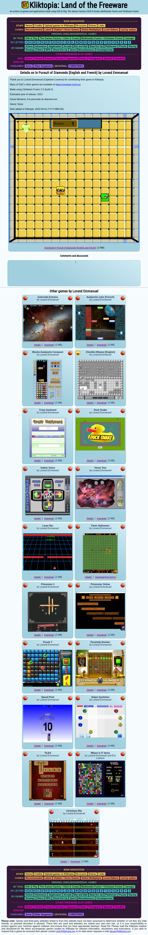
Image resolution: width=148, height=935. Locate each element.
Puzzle (122, 46)
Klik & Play (32, 38)
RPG (48, 50)
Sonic (29, 66)
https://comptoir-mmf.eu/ (68, 84)
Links (101, 25)
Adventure (41, 46)
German (59, 58)
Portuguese (94, 58)
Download (49, 345)
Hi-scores (81, 25)
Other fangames (43, 66)
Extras (92, 25)
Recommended (34, 29)
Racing (132, 46)
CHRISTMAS (76, 66)
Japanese (71, 58)
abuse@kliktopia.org (120, 931)
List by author (128, 29)
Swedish (119, 58)
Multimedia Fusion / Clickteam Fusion (102, 38)
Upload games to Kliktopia (59, 25)
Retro (40, 50)
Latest (48, 29)
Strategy (30, 50)
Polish (82, 58)
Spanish (108, 58)
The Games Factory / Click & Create (59, 38)
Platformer (111, 46)
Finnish (38, 58)
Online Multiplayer (92, 29)
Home (29, 25)
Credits (38, 25)
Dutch (29, 58)
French (49, 58)
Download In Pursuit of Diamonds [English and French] (70, 248)
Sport (73, 50)
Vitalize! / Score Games (66, 29)
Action (29, 46)
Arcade (68, 46)
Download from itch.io (105, 577)
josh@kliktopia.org (65, 931)
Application (55, 46)
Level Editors (111, 29)
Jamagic (129, 38)
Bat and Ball (80, 46)
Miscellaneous (86, 50)
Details (37, 345)
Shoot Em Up (60, 50)
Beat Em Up (96, 46)
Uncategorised (104, 50)
